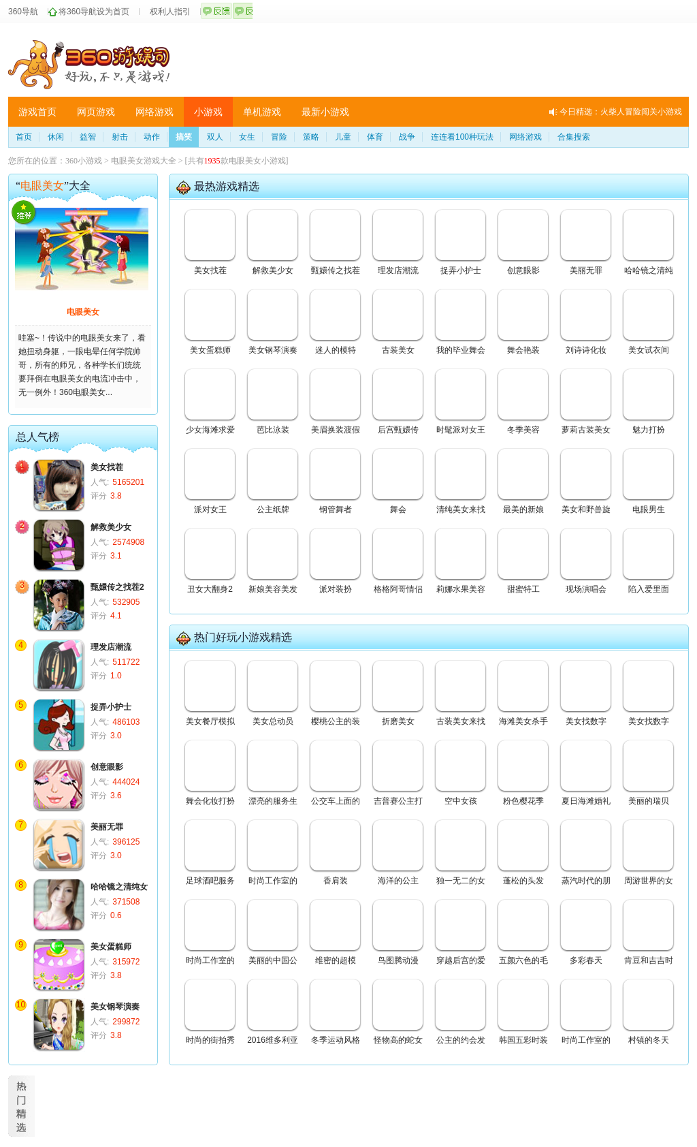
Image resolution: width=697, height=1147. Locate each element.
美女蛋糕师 (111, 947)
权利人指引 (170, 11)
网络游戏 (154, 111)
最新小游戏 (325, 111)
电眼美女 (83, 312)
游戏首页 (37, 111)
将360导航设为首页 (94, 11)
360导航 (23, 11)
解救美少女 (111, 527)
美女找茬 (107, 467)
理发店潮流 (111, 647)
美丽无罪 (107, 827)
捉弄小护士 (111, 707)
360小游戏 (83, 161)
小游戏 (208, 111)
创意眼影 (107, 767)
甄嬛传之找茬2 (117, 587)
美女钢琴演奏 (115, 1006)
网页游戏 (96, 111)
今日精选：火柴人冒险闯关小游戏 (621, 111)
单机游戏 (262, 111)
